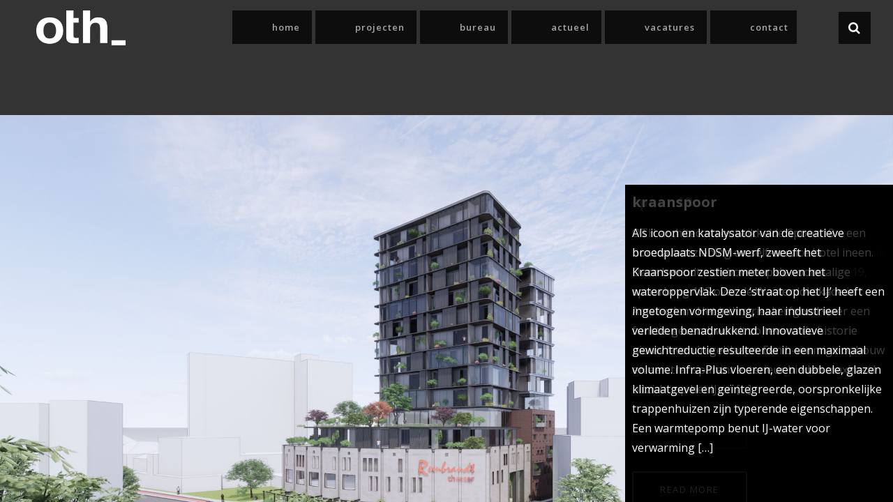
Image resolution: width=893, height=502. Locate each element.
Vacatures (725, 27)
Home (453, 27)
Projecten (519, 27)
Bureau (589, 27)
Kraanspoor (674, 201)
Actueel (654, 27)
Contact (797, 27)
